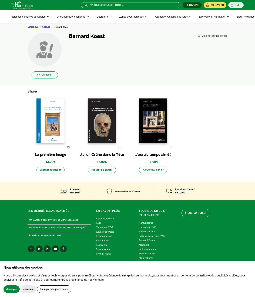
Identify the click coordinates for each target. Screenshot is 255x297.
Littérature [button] (102, 17)
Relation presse (104, 236)
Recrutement (102, 240)
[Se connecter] (215, 5)
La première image (50, 154)
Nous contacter (195, 212)
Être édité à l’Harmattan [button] (212, 17)
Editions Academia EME (152, 236)
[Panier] (236, 5)
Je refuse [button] (28, 289)
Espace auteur (103, 249)
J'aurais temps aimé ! (153, 154)
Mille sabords (146, 257)
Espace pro (102, 244)
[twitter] (39, 248)
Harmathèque (146, 222)
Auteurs (46, 27)
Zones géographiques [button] (131, 17)
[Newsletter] (192, 5)
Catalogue (33, 27)
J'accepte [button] (11, 289)
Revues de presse (105, 231)
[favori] (68, 147)
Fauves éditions (147, 240)
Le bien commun (148, 249)
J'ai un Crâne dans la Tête (102, 154)
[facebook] (63, 248)
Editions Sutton (147, 253)
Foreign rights (103, 253)
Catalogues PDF (104, 227)
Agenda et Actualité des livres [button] (171, 17)
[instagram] (31, 248)
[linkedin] (47, 248)
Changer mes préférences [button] (54, 289)
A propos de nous (105, 218)
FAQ (98, 223)
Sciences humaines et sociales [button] (28, 17)
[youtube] (55, 248)
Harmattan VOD (147, 231)
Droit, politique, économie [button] (71, 17)
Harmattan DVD (147, 227)
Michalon (144, 244)
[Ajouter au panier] (50, 170)
